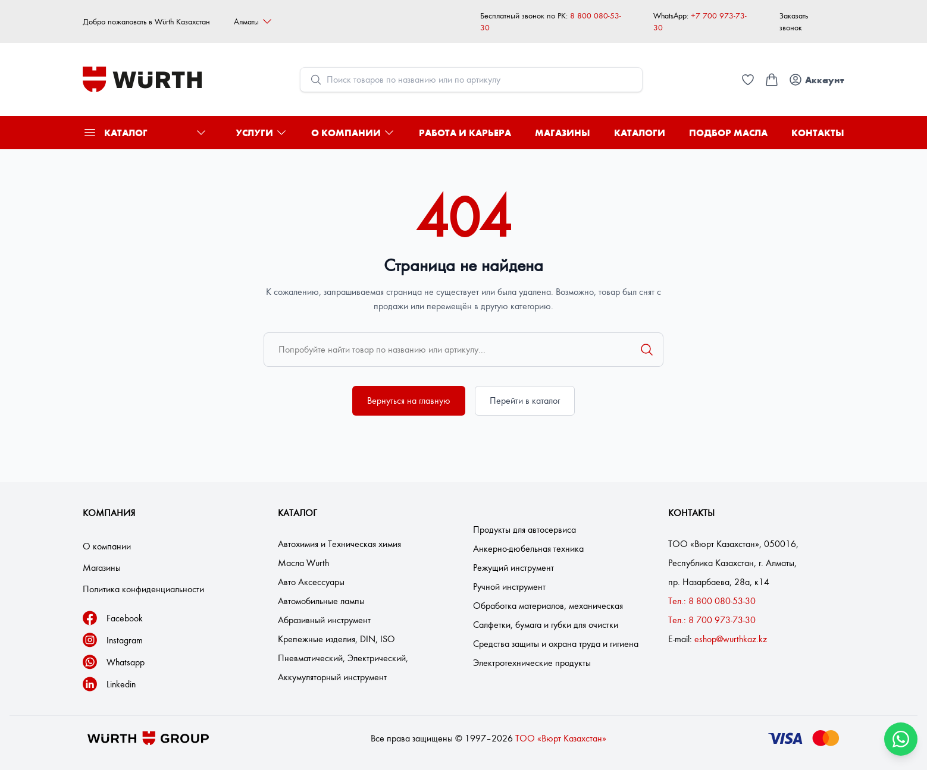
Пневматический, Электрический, (343, 658)
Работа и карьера (465, 133)
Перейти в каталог (525, 400)
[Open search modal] (471, 79)
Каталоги (639, 133)
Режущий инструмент (513, 567)
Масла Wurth (303, 562)
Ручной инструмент (509, 586)
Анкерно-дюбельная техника (528, 548)
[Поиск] (647, 350)
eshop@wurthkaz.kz (730, 639)
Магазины (562, 133)
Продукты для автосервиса (524, 529)
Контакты (817, 133)
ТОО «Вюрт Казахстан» (560, 738)
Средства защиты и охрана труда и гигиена (555, 643)
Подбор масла (728, 133)
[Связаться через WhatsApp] (900, 739)
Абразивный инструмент (324, 620)
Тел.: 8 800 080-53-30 (712, 600)
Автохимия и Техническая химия (339, 543)
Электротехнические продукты (532, 662)
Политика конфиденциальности (143, 589)
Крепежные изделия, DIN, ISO (336, 639)
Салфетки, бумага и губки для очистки (545, 624)
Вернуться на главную (408, 400)
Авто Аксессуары (311, 581)
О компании (353, 133)
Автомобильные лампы (321, 600)
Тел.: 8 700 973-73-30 (712, 620)
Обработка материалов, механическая (548, 605)
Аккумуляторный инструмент (332, 677)
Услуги (261, 133)
